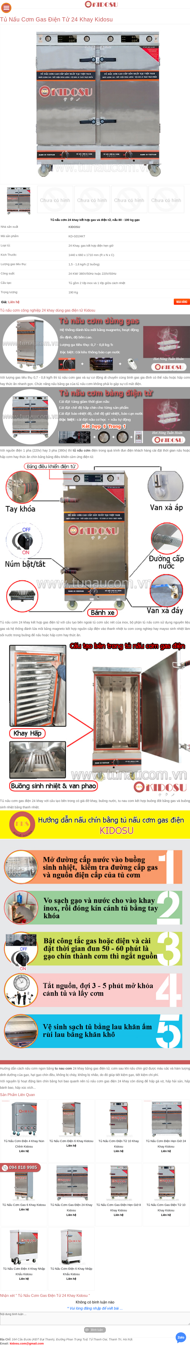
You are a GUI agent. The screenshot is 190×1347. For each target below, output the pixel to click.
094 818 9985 (23, 1167)
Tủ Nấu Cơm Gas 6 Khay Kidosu (24, 1205)
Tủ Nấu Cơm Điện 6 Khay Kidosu (71, 1141)
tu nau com (126, 801)
